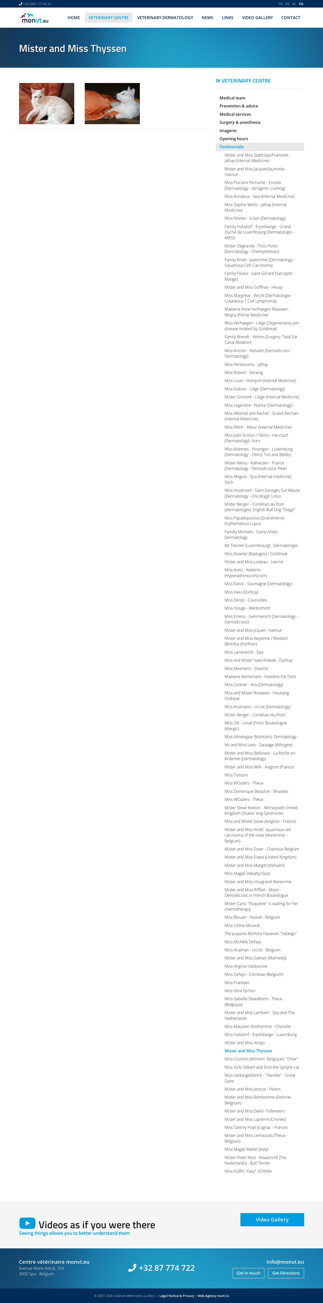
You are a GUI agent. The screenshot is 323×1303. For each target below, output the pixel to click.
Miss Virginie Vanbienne (246, 966)
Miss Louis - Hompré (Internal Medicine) (260, 380)
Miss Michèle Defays (243, 942)
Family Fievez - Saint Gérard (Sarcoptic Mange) (259, 276)
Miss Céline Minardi (242, 925)
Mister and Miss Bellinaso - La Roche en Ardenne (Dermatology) (260, 755)
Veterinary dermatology (165, 17)
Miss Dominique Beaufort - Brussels (256, 791)
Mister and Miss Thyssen (248, 1051)
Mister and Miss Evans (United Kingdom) (260, 857)
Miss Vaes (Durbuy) (241, 592)
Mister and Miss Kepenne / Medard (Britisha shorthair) (256, 641)
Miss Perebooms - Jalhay (246, 364)
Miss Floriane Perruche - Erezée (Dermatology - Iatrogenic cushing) (255, 185)
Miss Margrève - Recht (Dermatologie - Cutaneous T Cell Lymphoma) (259, 298)
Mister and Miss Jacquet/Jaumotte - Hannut (256, 171)
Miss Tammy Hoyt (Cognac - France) (256, 1127)
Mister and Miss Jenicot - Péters (253, 1089)
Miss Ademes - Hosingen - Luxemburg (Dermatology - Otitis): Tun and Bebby (258, 451)
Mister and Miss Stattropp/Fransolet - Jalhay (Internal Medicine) (258, 157)
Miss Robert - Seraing (244, 372)
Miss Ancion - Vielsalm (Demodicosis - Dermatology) (258, 353)
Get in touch (248, 1273)
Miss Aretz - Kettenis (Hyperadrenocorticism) (246, 572)
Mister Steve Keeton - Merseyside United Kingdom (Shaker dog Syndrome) (261, 810)
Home (74, 17)
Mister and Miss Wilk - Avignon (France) (259, 767)
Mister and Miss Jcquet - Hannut (253, 630)
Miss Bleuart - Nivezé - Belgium (252, 917)
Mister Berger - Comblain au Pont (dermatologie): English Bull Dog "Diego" (260, 506)
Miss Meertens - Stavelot (246, 668)
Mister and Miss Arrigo (245, 1043)
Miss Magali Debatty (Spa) (247, 873)
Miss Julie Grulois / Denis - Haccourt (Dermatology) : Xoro (256, 437)
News (207, 17)
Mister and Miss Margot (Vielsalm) (254, 865)
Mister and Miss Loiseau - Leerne (254, 562)
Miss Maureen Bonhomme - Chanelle (258, 1026)
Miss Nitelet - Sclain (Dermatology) (255, 218)
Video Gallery (257, 17)
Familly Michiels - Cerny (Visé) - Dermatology (252, 534)
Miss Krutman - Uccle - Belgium (252, 950)
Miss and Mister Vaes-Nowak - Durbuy (258, 660)
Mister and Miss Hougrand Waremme (258, 881)
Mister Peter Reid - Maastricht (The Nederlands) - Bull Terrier (255, 1160)
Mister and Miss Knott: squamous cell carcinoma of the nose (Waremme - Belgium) (258, 835)
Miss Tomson (236, 775)
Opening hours (234, 138)
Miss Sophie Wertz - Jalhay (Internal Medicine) (256, 207)
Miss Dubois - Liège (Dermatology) (255, 389)
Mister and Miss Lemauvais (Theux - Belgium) (256, 1138)
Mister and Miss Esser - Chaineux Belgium (262, 849)
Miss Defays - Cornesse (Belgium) (254, 974)
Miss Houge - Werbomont (247, 608)
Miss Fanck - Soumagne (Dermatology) (258, 583)
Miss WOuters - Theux (244, 783)
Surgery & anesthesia (240, 122)
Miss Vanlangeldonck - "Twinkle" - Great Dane (260, 1078)
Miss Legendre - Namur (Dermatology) (258, 405)
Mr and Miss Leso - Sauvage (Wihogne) (258, 745)
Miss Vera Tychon (240, 990)
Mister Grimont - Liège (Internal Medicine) (262, 397)
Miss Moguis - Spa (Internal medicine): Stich (258, 479)
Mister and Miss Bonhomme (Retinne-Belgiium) (258, 1099)
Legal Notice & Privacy (176, 1295)
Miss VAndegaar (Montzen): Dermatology (261, 736)
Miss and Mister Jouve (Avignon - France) (260, 821)
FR (281, 4)
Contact (290, 17)
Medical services (235, 114)
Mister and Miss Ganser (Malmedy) (255, 958)
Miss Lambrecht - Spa (244, 652)
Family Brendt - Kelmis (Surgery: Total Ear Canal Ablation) (261, 339)
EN (301, 4)
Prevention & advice (239, 106)
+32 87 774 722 (167, 1267)
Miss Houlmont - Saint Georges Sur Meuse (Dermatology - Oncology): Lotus (262, 493)
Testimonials (232, 147)
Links (227, 17)
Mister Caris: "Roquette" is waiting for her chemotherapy (261, 906)
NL (294, 4)
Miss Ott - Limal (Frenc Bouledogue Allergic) (256, 725)
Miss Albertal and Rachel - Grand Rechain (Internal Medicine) (262, 416)
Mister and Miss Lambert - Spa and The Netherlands (259, 1015)
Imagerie (228, 130)
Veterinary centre (109, 17)
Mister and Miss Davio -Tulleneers (255, 1111)
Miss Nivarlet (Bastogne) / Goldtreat (256, 553)
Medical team (232, 98)
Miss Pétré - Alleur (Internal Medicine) (258, 427)
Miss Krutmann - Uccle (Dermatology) (257, 707)
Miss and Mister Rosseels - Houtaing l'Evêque (257, 695)
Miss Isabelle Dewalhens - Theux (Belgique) (253, 1001)
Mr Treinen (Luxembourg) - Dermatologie (261, 545)
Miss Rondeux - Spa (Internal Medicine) (259, 196)
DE (287, 4)
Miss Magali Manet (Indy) (246, 1149)
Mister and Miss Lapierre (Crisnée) (255, 1119)
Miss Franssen (237, 982)
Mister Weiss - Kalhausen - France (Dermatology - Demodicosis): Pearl (256, 465)
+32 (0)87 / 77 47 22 (37, 4)
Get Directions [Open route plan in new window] (286, 1273)
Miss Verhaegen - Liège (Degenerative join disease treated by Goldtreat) (262, 325)
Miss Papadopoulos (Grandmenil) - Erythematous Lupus (255, 520)
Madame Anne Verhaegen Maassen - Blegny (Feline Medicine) (257, 311)
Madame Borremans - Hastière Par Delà (260, 676)
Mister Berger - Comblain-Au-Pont (255, 715)
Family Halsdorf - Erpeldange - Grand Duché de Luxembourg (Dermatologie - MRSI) (259, 232)
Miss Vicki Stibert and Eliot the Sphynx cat (262, 1067)
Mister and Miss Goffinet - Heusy (254, 287)
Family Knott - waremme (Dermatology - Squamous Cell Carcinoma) (260, 262)
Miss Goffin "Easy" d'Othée (248, 1171)
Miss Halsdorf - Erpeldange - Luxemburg (261, 1034)
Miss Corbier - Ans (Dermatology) (254, 684)
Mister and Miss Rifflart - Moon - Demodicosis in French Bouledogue (256, 892)
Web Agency (207, 1295)
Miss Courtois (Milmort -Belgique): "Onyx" (261, 1059)
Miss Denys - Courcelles (246, 600)
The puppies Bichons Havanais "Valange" (261, 933)
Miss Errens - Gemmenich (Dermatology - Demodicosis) (261, 619)
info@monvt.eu (285, 1261)
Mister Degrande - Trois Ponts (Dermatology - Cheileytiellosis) (252, 248)
